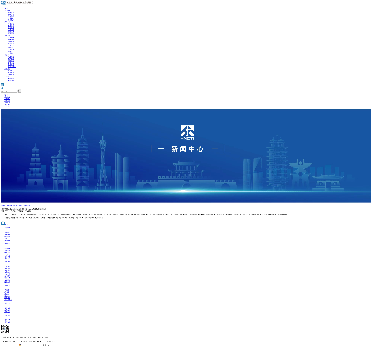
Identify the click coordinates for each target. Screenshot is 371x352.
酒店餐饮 (11, 41)
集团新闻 (11, 26)
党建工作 (11, 57)
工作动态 (11, 30)
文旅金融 (11, 37)
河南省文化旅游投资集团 (9, 205)
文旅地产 (11, 53)
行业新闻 (11, 28)
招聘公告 (11, 80)
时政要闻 (11, 24)
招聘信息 (11, 78)
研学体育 (11, 49)
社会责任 (11, 65)
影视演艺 (11, 47)
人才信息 (7, 315)
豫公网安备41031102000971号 (30, 345)
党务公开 (11, 74)
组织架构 (11, 16)
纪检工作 (11, 59)
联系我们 (11, 20)
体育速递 (11, 32)
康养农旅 (11, 43)
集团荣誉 (11, 14)
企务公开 (11, 72)
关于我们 (7, 10)
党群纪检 (7, 55)
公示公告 (11, 71)
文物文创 (11, 45)
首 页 (6, 8)
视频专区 (11, 34)
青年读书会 (12, 67)
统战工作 (11, 61)
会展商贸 (11, 51)
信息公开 (7, 69)
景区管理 (11, 39)
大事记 (10, 18)
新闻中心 (7, 22)
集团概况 (11, 12)
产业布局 (7, 35)
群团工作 (11, 63)
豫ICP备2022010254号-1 (8, 345)
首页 (4, 224)
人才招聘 (7, 76)
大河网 (53, 345)
